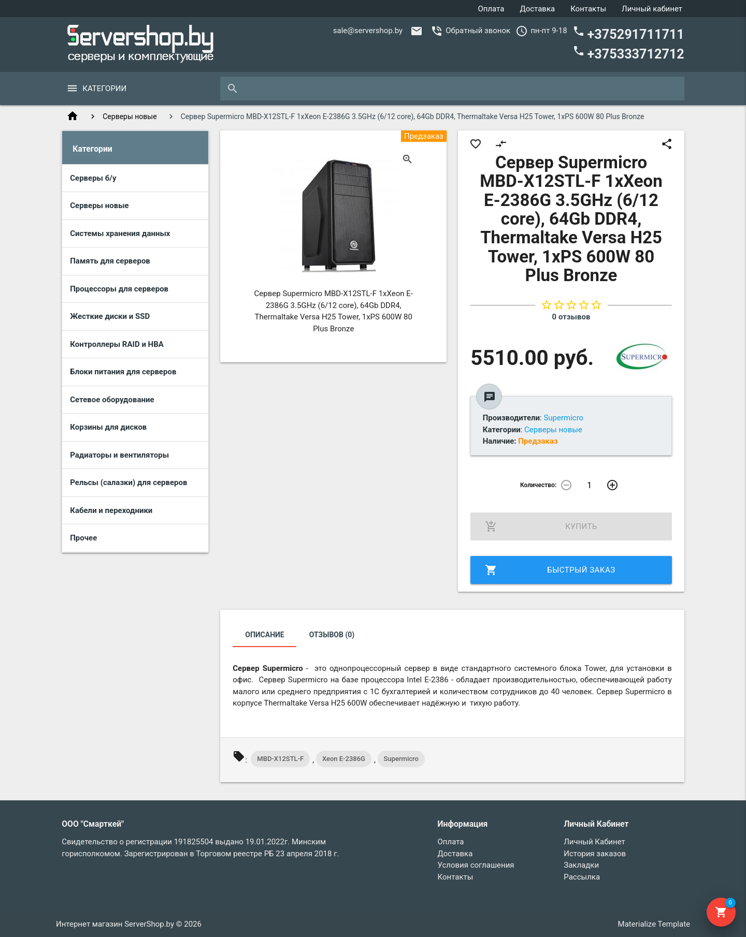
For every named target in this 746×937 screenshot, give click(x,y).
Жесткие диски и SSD (110, 316)
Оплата (491, 8)
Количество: (538, 485)
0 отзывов (571, 316)
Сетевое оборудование (112, 399)
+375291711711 (628, 33)
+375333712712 (628, 53)
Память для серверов (110, 261)
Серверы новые (129, 116)
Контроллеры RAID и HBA (117, 344)
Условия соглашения (476, 865)
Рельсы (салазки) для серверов (128, 482)
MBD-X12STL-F (280, 759)
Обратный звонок (478, 30)
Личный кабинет (652, 8)
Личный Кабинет (594, 841)
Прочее (83, 538)
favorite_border (475, 144)
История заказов (595, 853)
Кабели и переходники (111, 510)
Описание (264, 635)
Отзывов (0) (332, 635)
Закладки (581, 865)
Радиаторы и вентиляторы (119, 455)
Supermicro (401, 759)
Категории (104, 88)
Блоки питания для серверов (123, 371)
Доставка (537, 8)
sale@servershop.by (368, 30)
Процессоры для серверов (119, 289)
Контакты (588, 8)
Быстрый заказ (550, 570)
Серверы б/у (93, 178)
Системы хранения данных (120, 233)
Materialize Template (654, 924)
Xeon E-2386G (343, 759)
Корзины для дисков (108, 427)
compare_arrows (501, 144)
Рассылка (582, 877)
